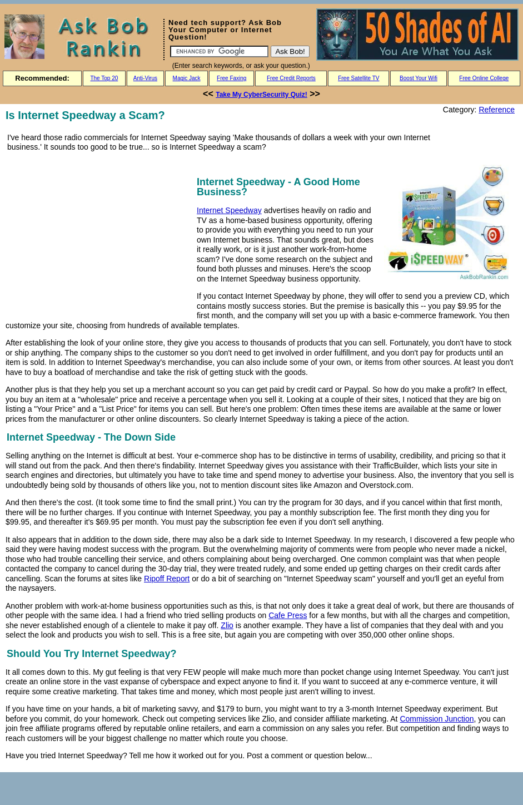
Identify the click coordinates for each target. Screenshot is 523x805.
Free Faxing (231, 78)
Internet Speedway (229, 210)
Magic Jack (187, 78)
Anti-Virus (145, 78)
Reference (497, 109)
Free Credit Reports (291, 78)
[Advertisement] (99, 235)
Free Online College (484, 78)
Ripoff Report (167, 578)
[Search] (219, 51)
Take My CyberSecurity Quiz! (261, 94)
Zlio (227, 625)
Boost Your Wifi (418, 78)
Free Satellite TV (358, 78)
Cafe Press (287, 615)
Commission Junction (437, 718)
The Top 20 (104, 78)
